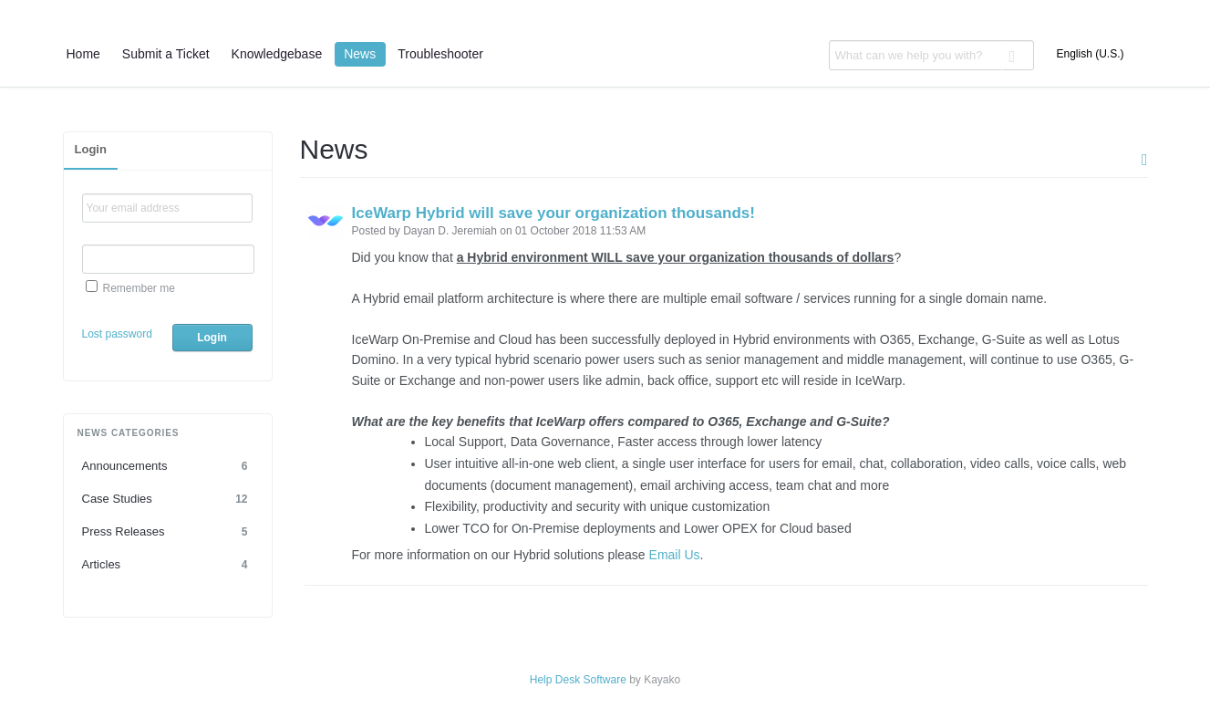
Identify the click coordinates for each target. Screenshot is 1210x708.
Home (83, 54)
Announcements (167, 466)
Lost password (117, 334)
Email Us (674, 554)
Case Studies (167, 499)
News (360, 54)
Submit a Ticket (166, 54)
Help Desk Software (578, 679)
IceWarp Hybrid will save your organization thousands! (553, 213)
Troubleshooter (440, 54)
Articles (167, 565)
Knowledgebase (277, 54)
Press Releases (167, 532)
